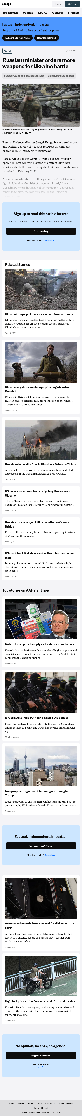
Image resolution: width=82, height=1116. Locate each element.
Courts (42, 12)
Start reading (41, 231)
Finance (73, 12)
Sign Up (72, 3)
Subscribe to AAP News (17, 37)
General (57, 12)
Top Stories (10, 12)
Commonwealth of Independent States (24, 75)
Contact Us (50, 1103)
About (39, 1103)
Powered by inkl (41, 1108)
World (7, 50)
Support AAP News (41, 1055)
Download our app (46, 37)
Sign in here (50, 240)
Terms (11, 1103)
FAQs (30, 1103)
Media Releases (66, 1103)
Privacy (21, 1103)
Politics (28, 12)
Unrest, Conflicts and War (61, 75)
